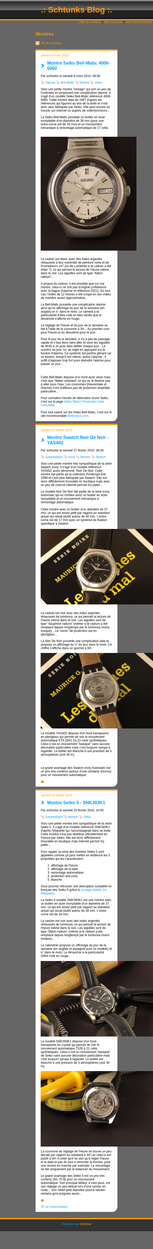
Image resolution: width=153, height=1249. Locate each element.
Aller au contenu (90, 22)
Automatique (54, 457)
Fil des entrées (51, 43)
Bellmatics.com (78, 416)
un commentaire (56, 1207)
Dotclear (85, 1224)
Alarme (50, 82)
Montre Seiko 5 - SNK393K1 (76, 802)
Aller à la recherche (138, 22)
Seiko (98, 82)
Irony (71, 457)
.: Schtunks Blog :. (76, 9)
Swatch (101, 457)
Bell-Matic (67, 82)
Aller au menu (113, 22)
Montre (84, 82)
